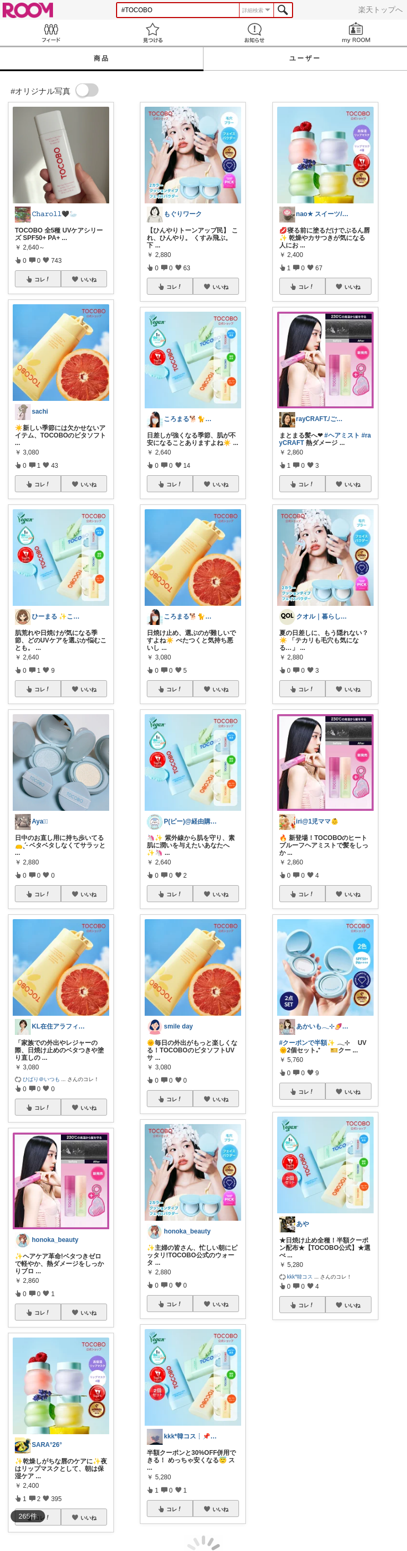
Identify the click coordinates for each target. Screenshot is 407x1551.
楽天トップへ (380, 9)
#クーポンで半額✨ (307, 1043)
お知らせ (254, 33)
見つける (153, 33)
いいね (88, 279)
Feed (51, 33)
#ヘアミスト (342, 435)
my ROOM (356, 33)
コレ (42, 279)
